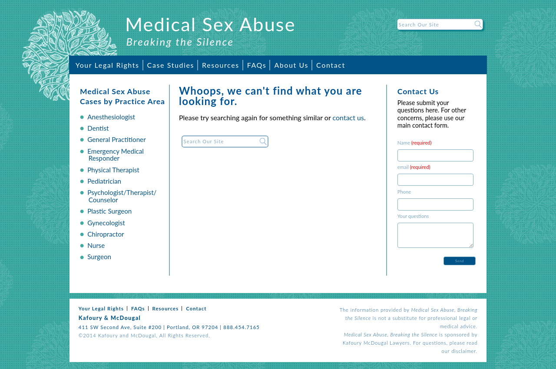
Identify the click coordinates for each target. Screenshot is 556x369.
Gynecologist (106, 223)
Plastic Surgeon (109, 211)
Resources (220, 65)
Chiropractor (105, 234)
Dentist (98, 128)
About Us (291, 65)
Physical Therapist (113, 170)
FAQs (257, 65)
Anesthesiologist (111, 117)
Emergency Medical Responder (115, 154)
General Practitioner (116, 139)
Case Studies (170, 65)
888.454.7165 (241, 327)
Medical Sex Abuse (210, 24)
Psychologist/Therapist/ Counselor (121, 196)
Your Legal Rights (107, 65)
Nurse (96, 245)
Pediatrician (104, 181)
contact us (348, 117)
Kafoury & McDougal (110, 317)
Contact (330, 65)
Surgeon (99, 256)
